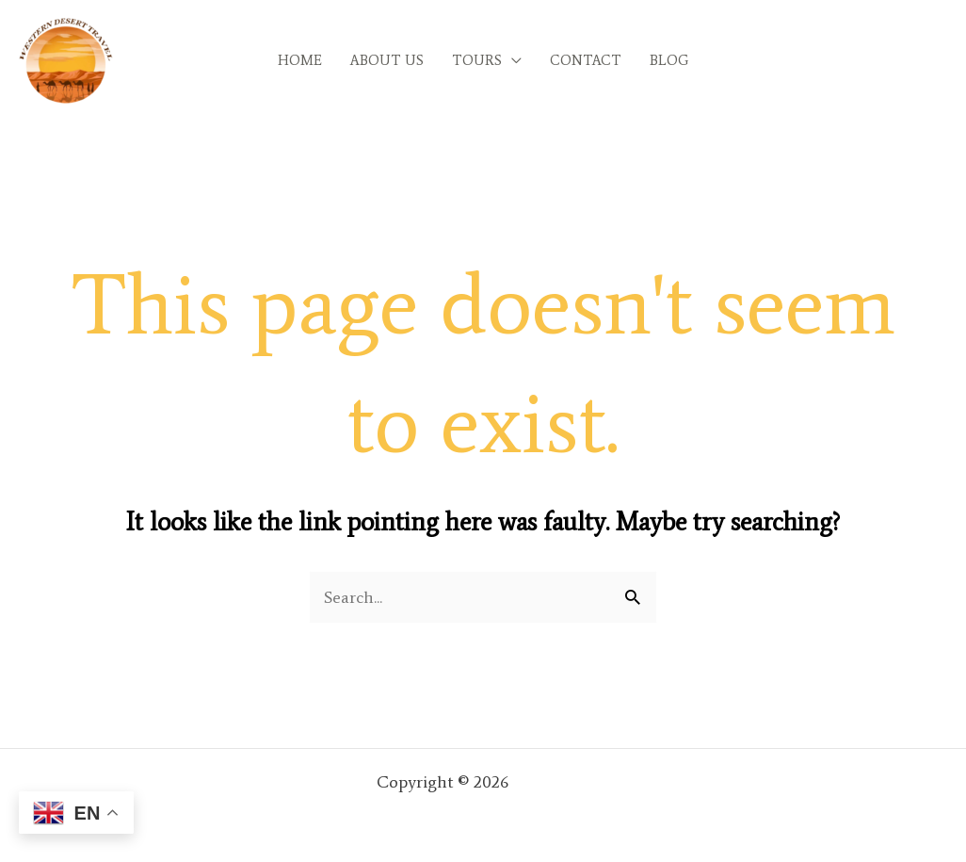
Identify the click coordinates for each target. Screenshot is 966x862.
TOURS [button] (477, 60)
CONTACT (585, 60)
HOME (300, 60)
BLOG (669, 60)
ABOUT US (387, 60)
